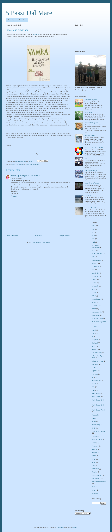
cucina (94, 309)
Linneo (94, 384)
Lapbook (94, 371)
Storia (93, 462)
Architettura (22, 20)
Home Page (11, 20)
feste (93, 333)
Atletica (94, 283)
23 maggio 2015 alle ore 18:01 (30, 176)
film (93, 336)
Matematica (95, 415)
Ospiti (93, 428)
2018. (93, 250)
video (93, 487)
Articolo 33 (95, 273)
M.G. (93, 387)
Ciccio (94, 296)
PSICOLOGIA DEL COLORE (94, 147)
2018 (93, 242)
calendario (95, 286)
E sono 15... (88, 195)
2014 (93, 229)
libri (23, 164)
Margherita (35, 34)
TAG (93, 465)
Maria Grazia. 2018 (98, 405)
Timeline (94, 472)
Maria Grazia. (96, 397)
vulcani (94, 490)
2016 (93, 235)
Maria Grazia (96, 393)
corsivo (94, 302)
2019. (93, 257)
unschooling (95, 478)
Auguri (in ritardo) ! (91, 170)
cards (93, 289)
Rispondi (14, 196)
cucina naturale (97, 312)
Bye (86, 158)
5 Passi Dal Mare (29, 13)
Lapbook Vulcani (90, 135)
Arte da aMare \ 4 (90, 208)
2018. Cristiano (96, 253)
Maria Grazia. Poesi (98, 410)
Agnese (18, 164)
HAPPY (94, 349)
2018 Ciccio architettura (95, 246)
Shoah (94, 459)
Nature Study (96, 425)
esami (94, 330)
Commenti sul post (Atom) (41, 242)
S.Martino (95, 449)
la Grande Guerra (97, 361)
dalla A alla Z (96, 315)
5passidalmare (96, 260)
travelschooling (96, 475)
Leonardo (95, 374)
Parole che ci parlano (32, 164)
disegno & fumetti (97, 318)
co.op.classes (96, 299)
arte (93, 270)
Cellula (94, 292)
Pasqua (94, 436)
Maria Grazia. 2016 (98, 400)
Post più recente (12, 236)
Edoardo (94, 327)
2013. (93, 226)
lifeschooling (96, 380)
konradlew (60, 527)
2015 (13, 164)
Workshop (95, 493)
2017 (93, 239)
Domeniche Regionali (92, 123)
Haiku (93, 346)
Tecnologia (95, 469)
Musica (94, 418)
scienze (94, 452)
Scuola (94, 456)
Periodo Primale (97, 439)
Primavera (95, 446)
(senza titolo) (89, 112)
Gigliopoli (95, 343)
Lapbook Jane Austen (92, 183)
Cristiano (94, 305)
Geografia (95, 340)
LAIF (93, 367)
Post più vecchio (64, 236)
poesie (94, 443)
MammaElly (15, 176)
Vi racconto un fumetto (99, 482)
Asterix (94, 279)
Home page (38, 236)
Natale (94, 421)
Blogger (74, 527)
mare (93, 390)
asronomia (95, 276)
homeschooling (96, 353)
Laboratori (95, 364)
